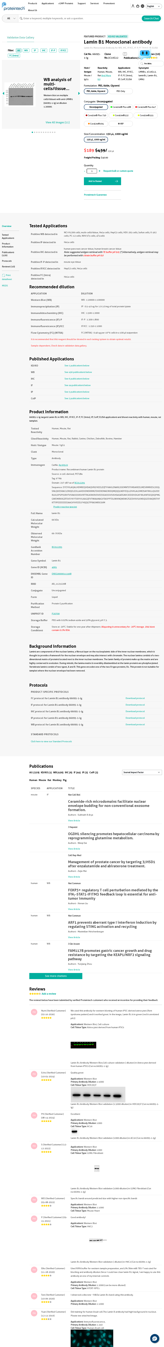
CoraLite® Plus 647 (145, 107)
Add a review (49, 993)
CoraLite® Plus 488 (121, 107)
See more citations (56, 975)
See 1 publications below (77, 365)
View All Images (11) (58, 122)
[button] (154, 1338)
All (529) (34, 772)
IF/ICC (63, 50)
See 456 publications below (78, 372)
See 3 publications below (77, 398)
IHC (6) (68, 772)
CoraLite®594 (96, 123)
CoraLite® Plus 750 (96, 115)
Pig (65, 780)
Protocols (7, 261)
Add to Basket (95, 181)
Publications (130, 58)
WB (26, 50)
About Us (32, 10)
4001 (54, 567)
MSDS (5, 285)
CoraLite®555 (145, 115)
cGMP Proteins (65, 3)
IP (35, 50)
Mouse (42, 780)
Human (33, 780)
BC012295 (79, 482)
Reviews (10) (8, 266)
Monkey (57, 780)
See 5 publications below (77, 391)
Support (82, 3)
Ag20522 (63, 465)
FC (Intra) (14, 55)
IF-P (53, 50)
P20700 (56, 613)
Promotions (109, 3)
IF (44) (77, 772)
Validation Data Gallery (20, 37)
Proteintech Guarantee (95, 194)
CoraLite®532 (121, 115)
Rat (49, 780)
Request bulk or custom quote (118, 171)
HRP (121, 123)
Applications (48, 3)
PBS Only (121, 91)
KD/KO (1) (46, 772)
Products (32, 3)
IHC (43, 50)
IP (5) (85, 772)
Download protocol (135, 698)
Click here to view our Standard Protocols (51, 741)
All (18, 50)
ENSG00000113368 (61, 573)
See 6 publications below (77, 378)
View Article (74, 820)
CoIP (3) (93, 772)
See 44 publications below (78, 385)
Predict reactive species (65, 506)
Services (94, 3)
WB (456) (58, 772)
